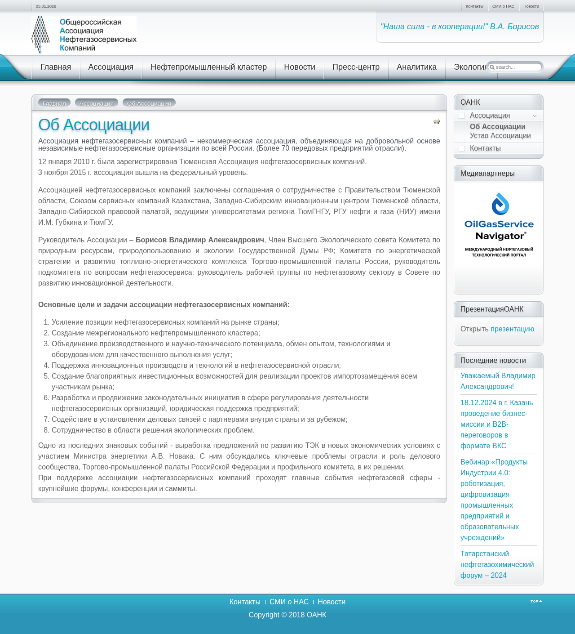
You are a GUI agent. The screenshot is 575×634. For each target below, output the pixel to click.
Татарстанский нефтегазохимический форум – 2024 (497, 564)
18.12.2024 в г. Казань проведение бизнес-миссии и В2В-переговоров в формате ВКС (496, 424)
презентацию (512, 329)
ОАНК (317, 615)
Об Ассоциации (94, 125)
